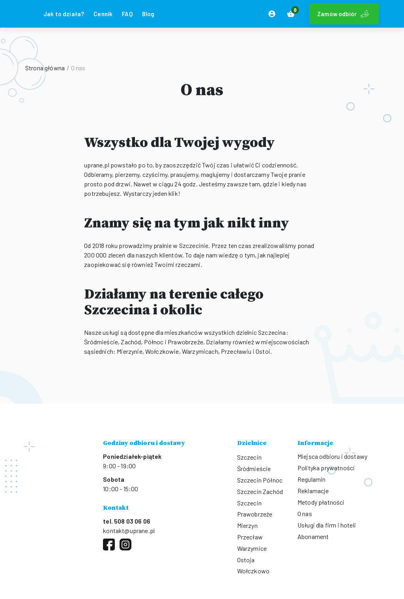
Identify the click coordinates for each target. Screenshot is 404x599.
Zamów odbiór (343, 13)
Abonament (313, 536)
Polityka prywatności (326, 467)
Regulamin (311, 479)
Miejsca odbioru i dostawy (332, 456)
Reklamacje (313, 490)
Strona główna (45, 67)
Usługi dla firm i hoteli (326, 525)
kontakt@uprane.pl (129, 530)
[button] (291, 14)
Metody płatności (321, 502)
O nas (304, 513)
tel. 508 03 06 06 (126, 521)
